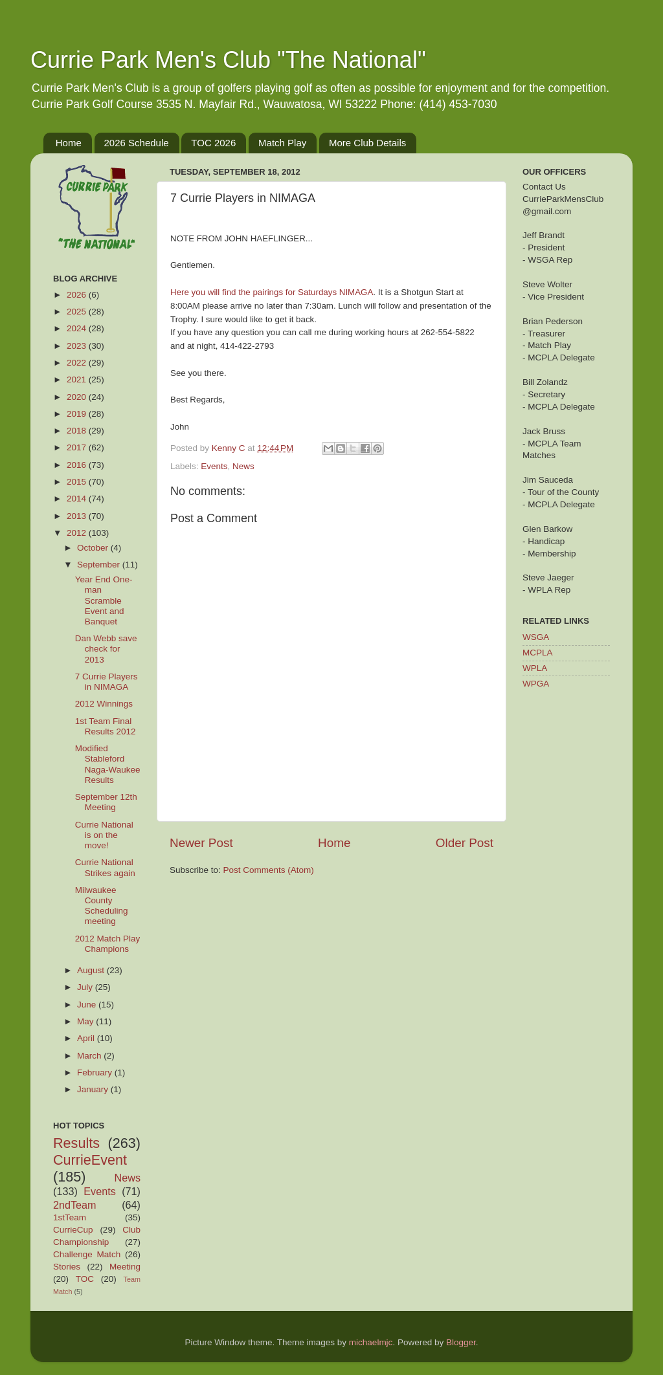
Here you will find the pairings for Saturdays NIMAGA (271, 292)
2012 (78, 533)
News (243, 466)
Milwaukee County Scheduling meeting (101, 906)
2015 (78, 482)
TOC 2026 (213, 142)
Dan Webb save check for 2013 (106, 648)
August (92, 970)
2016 (78, 465)
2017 (78, 447)
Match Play (282, 142)
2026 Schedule (136, 142)
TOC (85, 1279)
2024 (78, 328)
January (94, 1089)
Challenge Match (86, 1254)
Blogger (461, 1342)
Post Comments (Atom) (268, 870)
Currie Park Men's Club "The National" (228, 60)
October (94, 548)
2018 (78, 430)
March (90, 1056)
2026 (78, 295)
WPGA (536, 683)
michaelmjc (371, 1342)
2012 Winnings (104, 704)
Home (69, 142)
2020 (78, 397)
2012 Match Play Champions (107, 944)
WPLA (535, 668)
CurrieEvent (90, 1160)
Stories (66, 1266)
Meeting (124, 1266)
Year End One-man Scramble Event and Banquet (104, 600)
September (99, 564)
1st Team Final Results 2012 (105, 726)
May (86, 1021)
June (87, 1004)
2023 (78, 346)
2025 (78, 311)
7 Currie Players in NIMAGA (106, 682)
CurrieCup (73, 1230)
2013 (78, 516)
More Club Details (367, 142)
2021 (78, 379)
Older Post (464, 843)
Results (76, 1143)
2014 (78, 498)
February (96, 1072)
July (86, 987)
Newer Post (201, 843)
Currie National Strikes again (105, 867)
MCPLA (538, 652)
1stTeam (69, 1217)
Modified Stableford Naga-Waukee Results (107, 764)
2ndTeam (74, 1205)
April (87, 1038)
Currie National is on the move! (104, 835)
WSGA (536, 637)
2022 (78, 363)
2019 (78, 414)
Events (214, 466)
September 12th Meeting (106, 802)
